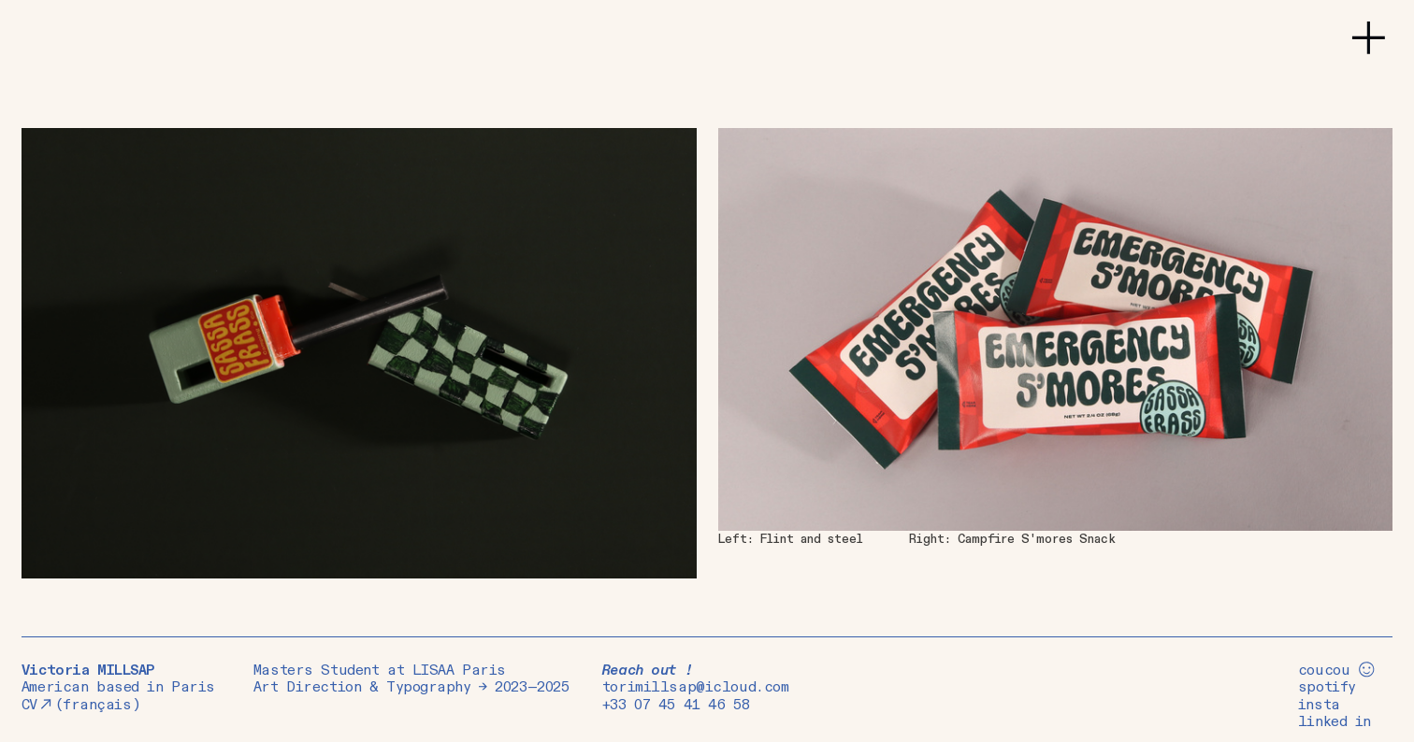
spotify (1327, 687)
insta (1319, 705)
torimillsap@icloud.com (695, 687)
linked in (1334, 722)
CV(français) (81, 705)
